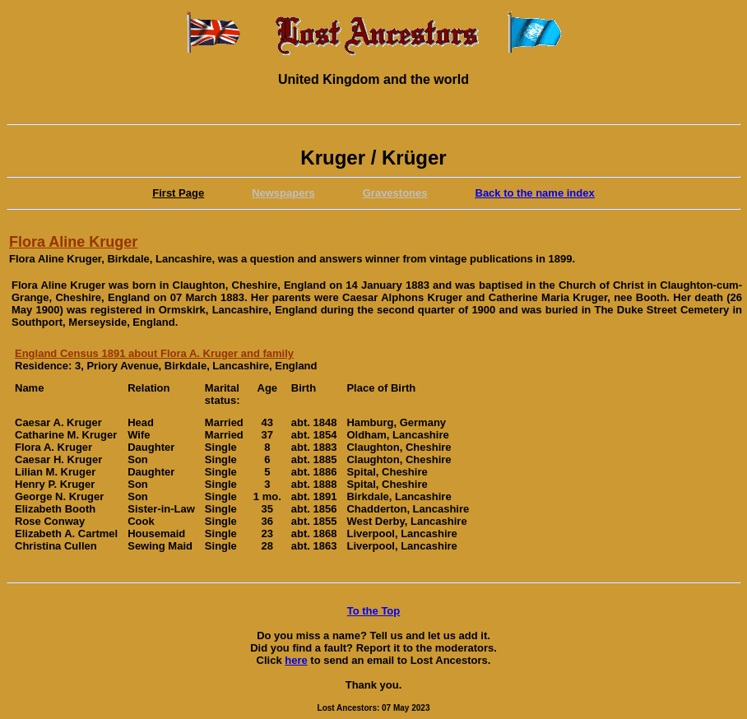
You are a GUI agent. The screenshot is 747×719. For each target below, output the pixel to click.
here (296, 660)
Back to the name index (535, 193)
